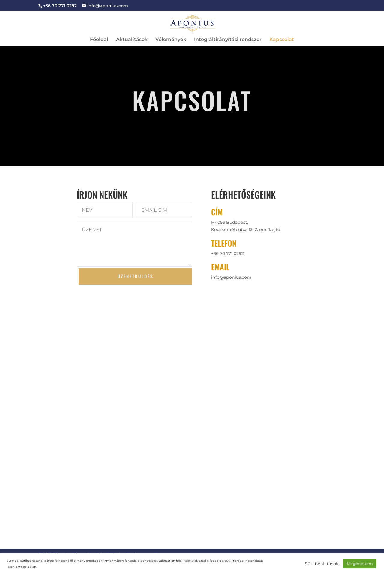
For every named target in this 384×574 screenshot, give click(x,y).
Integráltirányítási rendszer (228, 39)
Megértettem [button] (360, 563)
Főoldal (99, 39)
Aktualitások (132, 39)
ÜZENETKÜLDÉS (135, 276)
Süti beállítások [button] (322, 564)
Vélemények (170, 39)
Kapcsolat (281, 39)
